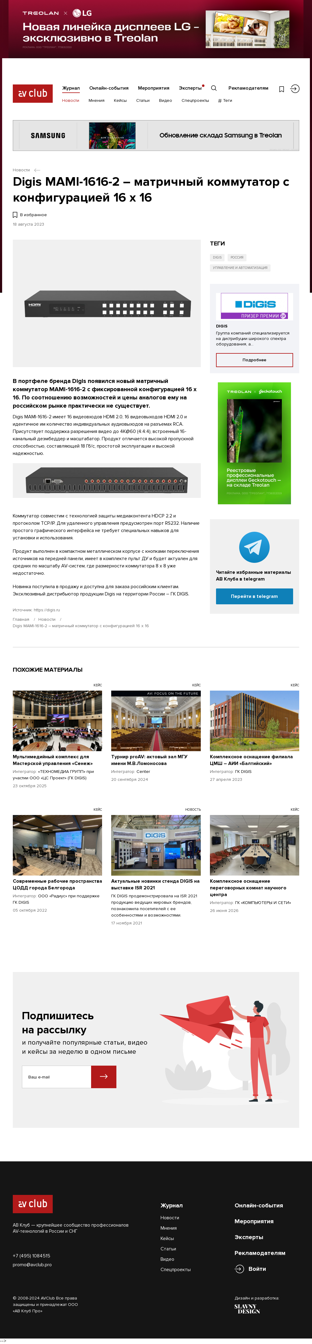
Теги (225, 100)
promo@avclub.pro (32, 1265)
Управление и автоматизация (240, 268)
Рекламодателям (248, 88)
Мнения (97, 100)
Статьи (143, 100)
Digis (217, 257)
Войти (257, 1269)
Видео (165, 100)
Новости (70, 100)
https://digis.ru (47, 610)
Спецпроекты (195, 100)
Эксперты (190, 88)
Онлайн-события (109, 88)
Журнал (71, 88)
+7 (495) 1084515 (31, 1256)
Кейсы (120, 100)
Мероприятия (153, 88)
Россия (237, 257)
